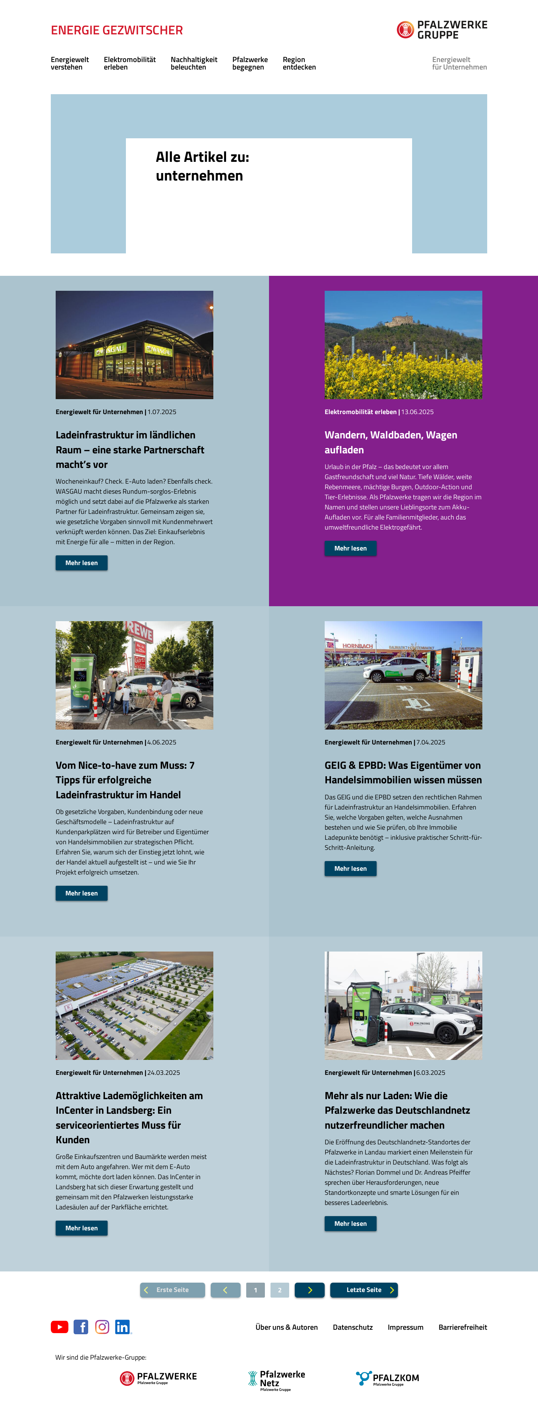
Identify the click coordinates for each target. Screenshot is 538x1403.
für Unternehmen (459, 63)
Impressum (406, 1327)
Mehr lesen (81, 563)
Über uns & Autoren (287, 1327)
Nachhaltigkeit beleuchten (194, 63)
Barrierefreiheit (463, 1327)
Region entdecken (299, 63)
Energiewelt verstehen (70, 63)
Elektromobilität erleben (130, 63)
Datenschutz (353, 1327)
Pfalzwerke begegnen (250, 63)
